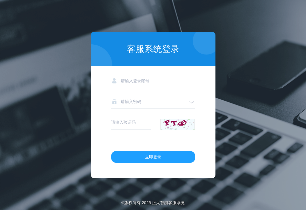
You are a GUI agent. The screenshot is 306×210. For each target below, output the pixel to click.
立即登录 (153, 157)
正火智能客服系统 (168, 202)
